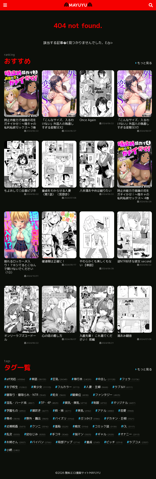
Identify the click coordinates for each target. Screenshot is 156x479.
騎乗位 (80, 395)
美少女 (42, 387)
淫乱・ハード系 (20, 403)
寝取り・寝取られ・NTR (26, 395)
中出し (106, 379)
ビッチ (114, 442)
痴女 (81, 426)
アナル (106, 410)
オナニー (130, 434)
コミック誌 (106, 426)
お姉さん (16, 442)
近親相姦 (16, 426)
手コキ (60, 434)
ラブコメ (138, 442)
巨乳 (60, 379)
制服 (100, 403)
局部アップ (69, 442)
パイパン (41, 442)
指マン (83, 434)
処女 (59, 395)
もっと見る (144, 63)
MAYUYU (78, 5)
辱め (13, 418)
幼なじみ (36, 434)
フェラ (130, 379)
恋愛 (127, 410)
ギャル (106, 434)
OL (129, 426)
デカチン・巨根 (120, 418)
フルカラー (68, 387)
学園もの (16, 410)
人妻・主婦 (97, 387)
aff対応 (15, 379)
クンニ (40, 426)
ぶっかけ (90, 418)
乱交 (13, 434)
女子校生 (16, 387)
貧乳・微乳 (76, 403)
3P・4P (49, 403)
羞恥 (61, 426)
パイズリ (64, 418)
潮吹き (40, 410)
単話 (38, 379)
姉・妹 (63, 410)
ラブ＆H (124, 387)
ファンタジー (107, 395)
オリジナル (124, 403)
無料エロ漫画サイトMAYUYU (82, 473)
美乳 (84, 410)
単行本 (82, 379)
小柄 (13, 450)
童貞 (93, 442)
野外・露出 (37, 418)
